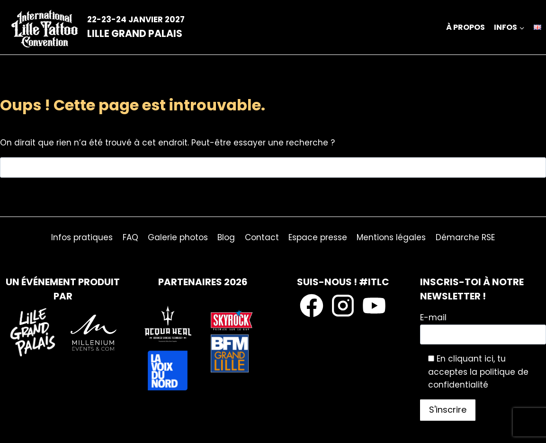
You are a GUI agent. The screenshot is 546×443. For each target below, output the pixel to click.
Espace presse (317, 237)
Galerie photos (178, 237)
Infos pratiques (82, 237)
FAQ (130, 237)
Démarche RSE (465, 237)
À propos (465, 27)
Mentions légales (391, 237)
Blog (226, 237)
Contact (262, 237)
